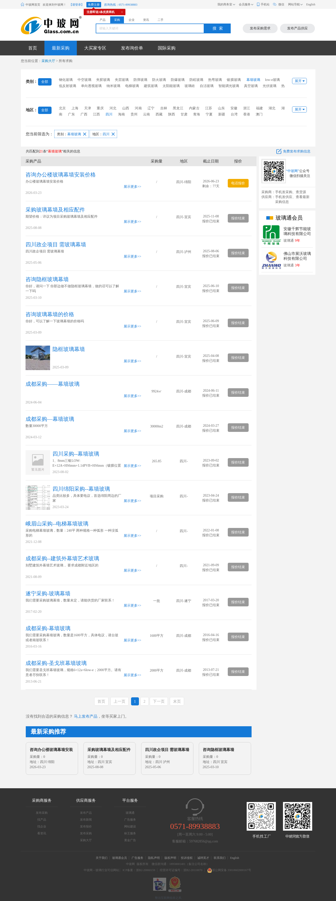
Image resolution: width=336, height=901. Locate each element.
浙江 (246, 108)
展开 (298, 81)
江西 (96, 114)
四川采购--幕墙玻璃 (76, 454)
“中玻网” (292, 171)
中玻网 (130, 864)
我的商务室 (224, 4)
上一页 (119, 701)
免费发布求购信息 (296, 151)
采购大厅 (48, 61)
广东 (71, 114)
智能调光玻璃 (228, 86)
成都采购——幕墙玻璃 (53, 384)
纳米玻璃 (113, 86)
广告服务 (130, 819)
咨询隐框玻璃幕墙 (47, 279)
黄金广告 (130, 840)
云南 (146, 114)
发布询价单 (132, 48)
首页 (32, 48)
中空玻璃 (84, 80)
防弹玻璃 (140, 80)
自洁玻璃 (207, 86)
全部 (44, 82)
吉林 (163, 108)
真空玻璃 (251, 86)
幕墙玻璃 (253, 80)
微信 (281, 4)
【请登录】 (76, 4)
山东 (221, 108)
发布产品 (86, 812)
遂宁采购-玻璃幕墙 (48, 593)
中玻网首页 (33, 4)
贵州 (134, 114)
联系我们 (220, 858)
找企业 (41, 826)
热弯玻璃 (215, 80)
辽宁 (151, 108)
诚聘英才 (203, 858)
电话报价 (238, 183)
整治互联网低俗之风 (168, 898)
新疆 (221, 114)
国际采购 (166, 48)
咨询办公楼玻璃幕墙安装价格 (61, 175)
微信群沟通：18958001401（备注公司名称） (180, 864)
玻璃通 (130, 812)
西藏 (159, 114)
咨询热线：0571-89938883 (120, 4)
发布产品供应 (297, 28)
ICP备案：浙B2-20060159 (138, 870)
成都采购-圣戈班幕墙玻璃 (56, 663)
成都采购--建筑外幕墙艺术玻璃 (62, 558)
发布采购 (42, 812)
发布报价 (86, 826)
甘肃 (184, 114)
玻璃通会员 (119, 858)
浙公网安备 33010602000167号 (229, 870)
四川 (109, 114)
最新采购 (60, 48)
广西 (84, 114)
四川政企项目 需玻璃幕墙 (56, 244)
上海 (74, 108)
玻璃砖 (190, 86)
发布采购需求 (260, 28)
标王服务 (130, 833)
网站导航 (294, 4)
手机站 (265, 4)
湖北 (272, 108)
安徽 (233, 108)
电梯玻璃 (132, 86)
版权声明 (170, 858)
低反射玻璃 (67, 86)
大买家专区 (95, 48)
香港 (246, 114)
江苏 (208, 108)
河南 (138, 108)
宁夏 (209, 114)
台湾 (234, 114)
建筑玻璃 (151, 86)
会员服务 (245, 4)
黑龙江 (178, 108)
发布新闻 (86, 819)
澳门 (259, 114)
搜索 (219, 28)
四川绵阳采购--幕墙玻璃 (81, 489)
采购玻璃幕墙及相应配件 (55, 210)
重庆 (100, 108)
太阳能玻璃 (171, 86)
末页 (177, 701)
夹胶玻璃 (103, 80)
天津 (87, 108)
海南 (121, 114)
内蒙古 (194, 108)
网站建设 (130, 826)
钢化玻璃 (66, 80)
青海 (196, 114)
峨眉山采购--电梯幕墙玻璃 (57, 524)
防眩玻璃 (196, 80)
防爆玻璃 (178, 80)
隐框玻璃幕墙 (69, 349)
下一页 (159, 701)
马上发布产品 (85, 716)
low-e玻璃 (272, 80)
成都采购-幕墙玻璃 (48, 628)
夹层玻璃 (122, 80)
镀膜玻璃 (234, 80)
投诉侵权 (187, 858)
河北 (112, 108)
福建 (259, 108)
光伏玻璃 (269, 86)
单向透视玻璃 (91, 86)
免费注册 (94, 4)
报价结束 (238, 218)
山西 (125, 108)
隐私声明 (154, 858)
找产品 (41, 819)
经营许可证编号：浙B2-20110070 (181, 870)
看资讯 (41, 833)
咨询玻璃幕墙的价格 (50, 314)
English (310, 4)
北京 (62, 108)
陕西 (171, 114)
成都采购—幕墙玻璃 (50, 419)
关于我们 (102, 858)
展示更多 (130, 186)
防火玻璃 (159, 80)
